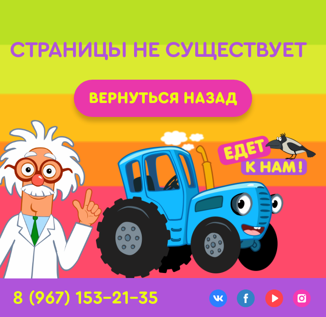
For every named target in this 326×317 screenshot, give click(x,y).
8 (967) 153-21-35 (85, 298)
